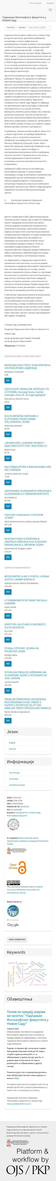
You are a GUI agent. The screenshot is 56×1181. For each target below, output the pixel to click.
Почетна (11, 27)
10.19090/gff (16, 809)
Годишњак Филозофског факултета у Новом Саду (24, 18)
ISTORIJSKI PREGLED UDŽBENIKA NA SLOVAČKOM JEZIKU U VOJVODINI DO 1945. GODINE (25, 675)
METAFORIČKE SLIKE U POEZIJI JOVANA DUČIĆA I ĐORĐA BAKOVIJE (26, 578)
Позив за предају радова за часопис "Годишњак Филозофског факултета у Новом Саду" (27, 1017)
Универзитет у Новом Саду (28, 812)
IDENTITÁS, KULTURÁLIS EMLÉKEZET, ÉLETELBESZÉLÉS (25, 626)
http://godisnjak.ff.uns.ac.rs (19, 1103)
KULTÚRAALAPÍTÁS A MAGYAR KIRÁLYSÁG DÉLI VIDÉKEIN (27, 468)
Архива (22, 27)
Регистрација (35, 3)
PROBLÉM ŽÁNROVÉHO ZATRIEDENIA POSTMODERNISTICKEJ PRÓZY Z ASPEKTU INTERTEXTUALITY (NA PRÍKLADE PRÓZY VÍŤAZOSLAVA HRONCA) (27, 703)
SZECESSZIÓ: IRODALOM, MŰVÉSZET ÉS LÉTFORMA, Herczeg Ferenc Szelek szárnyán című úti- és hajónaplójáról (26, 392)
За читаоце (14, 772)
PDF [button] (8, 380)
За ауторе (13, 778)
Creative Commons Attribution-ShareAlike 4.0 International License (25, 889)
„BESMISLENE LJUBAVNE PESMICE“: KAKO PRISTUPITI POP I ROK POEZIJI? (25, 444)
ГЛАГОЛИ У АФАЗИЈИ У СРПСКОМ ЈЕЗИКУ (23, 516)
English (12, 742)
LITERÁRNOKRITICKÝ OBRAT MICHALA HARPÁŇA (25, 602)
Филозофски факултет (17, 815)
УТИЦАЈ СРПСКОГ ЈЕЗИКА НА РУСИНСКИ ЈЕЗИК (21, 649)
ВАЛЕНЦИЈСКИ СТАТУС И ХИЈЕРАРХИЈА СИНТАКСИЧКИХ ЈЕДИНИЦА (27, 366)
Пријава (50, 3)
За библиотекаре (17, 785)
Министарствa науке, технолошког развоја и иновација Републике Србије (27, 841)
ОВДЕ (16, 1078)
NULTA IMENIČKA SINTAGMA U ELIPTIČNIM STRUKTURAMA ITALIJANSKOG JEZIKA (21, 419)
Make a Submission (17, 939)
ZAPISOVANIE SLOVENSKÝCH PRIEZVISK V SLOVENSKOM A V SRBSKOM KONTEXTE (27, 492)
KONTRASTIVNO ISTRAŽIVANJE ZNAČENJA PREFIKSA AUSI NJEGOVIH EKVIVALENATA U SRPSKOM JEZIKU (25, 541)
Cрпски (12, 748)
